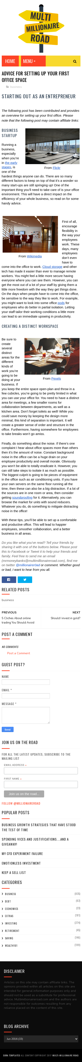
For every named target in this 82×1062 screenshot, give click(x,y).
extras (9, 916)
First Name (13, 779)
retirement (12, 931)
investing (11, 923)
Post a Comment (18, 653)
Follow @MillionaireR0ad (21, 803)
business (16, 87)
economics (11, 909)
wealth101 (11, 945)
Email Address (15, 765)
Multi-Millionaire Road (65, 1055)
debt (8, 901)
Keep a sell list (14, 872)
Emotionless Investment (21, 863)
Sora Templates (11, 1055)
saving (9, 938)
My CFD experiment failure (22, 853)
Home (10, 61)
